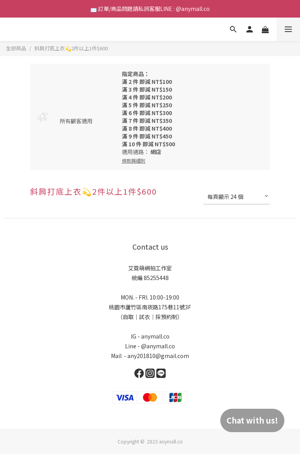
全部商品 (16, 48)
